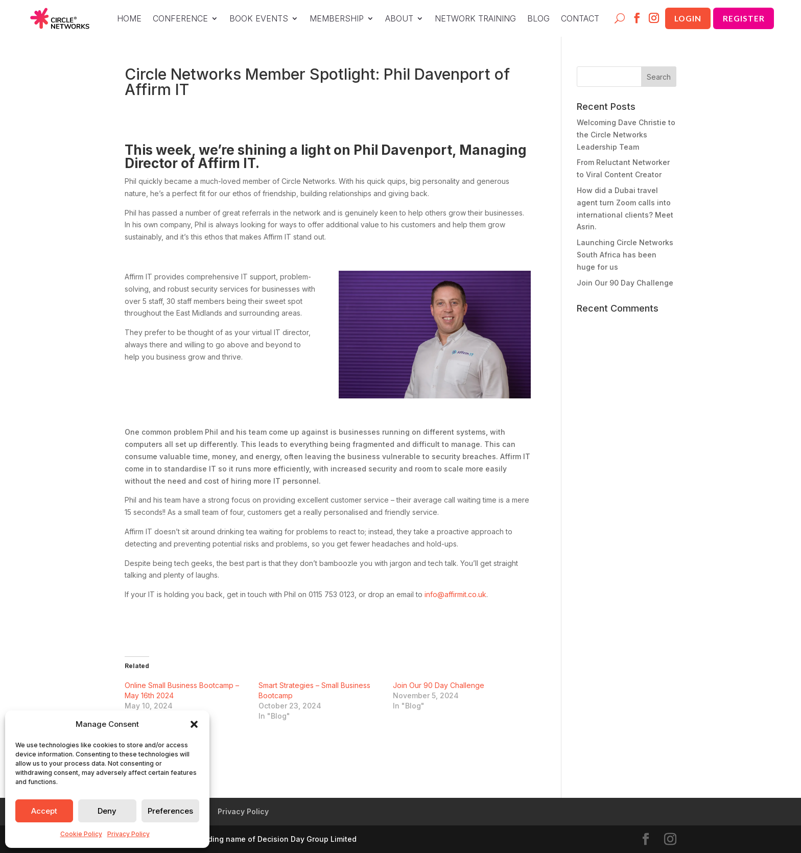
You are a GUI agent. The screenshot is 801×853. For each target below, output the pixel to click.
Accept (44, 811)
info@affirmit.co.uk (455, 594)
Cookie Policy (81, 834)
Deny (107, 811)
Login (685, 18)
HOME (124, 19)
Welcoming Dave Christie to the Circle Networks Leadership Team (626, 134)
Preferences (170, 811)
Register (743, 18)
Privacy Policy (128, 834)
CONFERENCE (175, 19)
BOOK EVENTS (254, 19)
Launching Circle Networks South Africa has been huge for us (625, 254)
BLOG (534, 19)
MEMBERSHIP (332, 19)
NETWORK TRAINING (470, 19)
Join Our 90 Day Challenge (438, 685)
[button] (194, 724)
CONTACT (575, 19)
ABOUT (395, 19)
